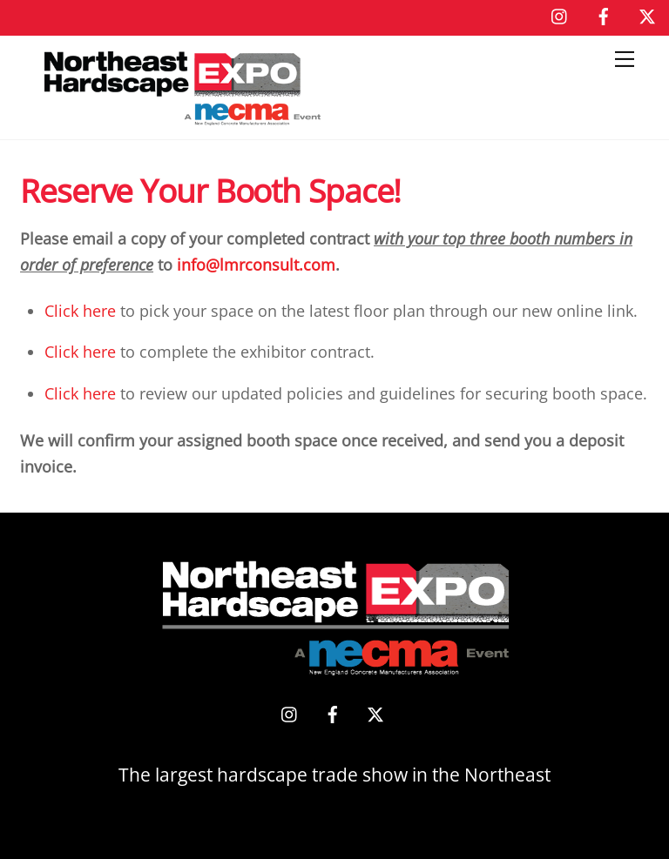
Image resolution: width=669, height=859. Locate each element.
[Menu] (624, 59)
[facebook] (603, 13)
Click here (80, 310)
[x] (647, 13)
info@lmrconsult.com (256, 264)
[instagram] (560, 13)
